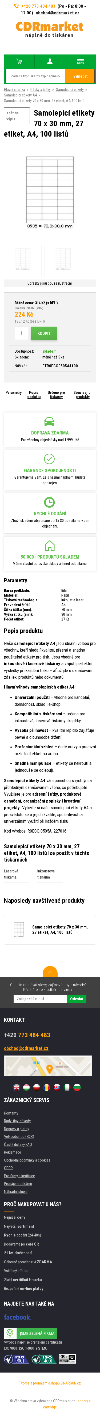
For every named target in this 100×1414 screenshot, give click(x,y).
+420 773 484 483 (35, 6)
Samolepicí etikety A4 (20, 95)
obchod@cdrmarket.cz (57, 12)
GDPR (8, 1168)
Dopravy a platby (16, 1128)
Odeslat (76, 999)
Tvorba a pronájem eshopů (39, 1383)
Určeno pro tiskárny (56, 394)
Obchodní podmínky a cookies (27, 1160)
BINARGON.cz (71, 1383)
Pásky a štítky (40, 89)
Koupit (44, 333)
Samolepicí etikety (70, 89)
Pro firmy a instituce (19, 1176)
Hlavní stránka (14, 89)
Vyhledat (80, 76)
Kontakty (11, 1113)
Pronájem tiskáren (18, 1183)
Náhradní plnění (15, 1191)
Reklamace (12, 1152)
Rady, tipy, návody (17, 1120)
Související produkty (82, 394)
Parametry (14, 392)
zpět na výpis (12, 116)
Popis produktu (33, 394)
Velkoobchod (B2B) (19, 1136)
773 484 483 (27, 1035)
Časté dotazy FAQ (18, 1144)
